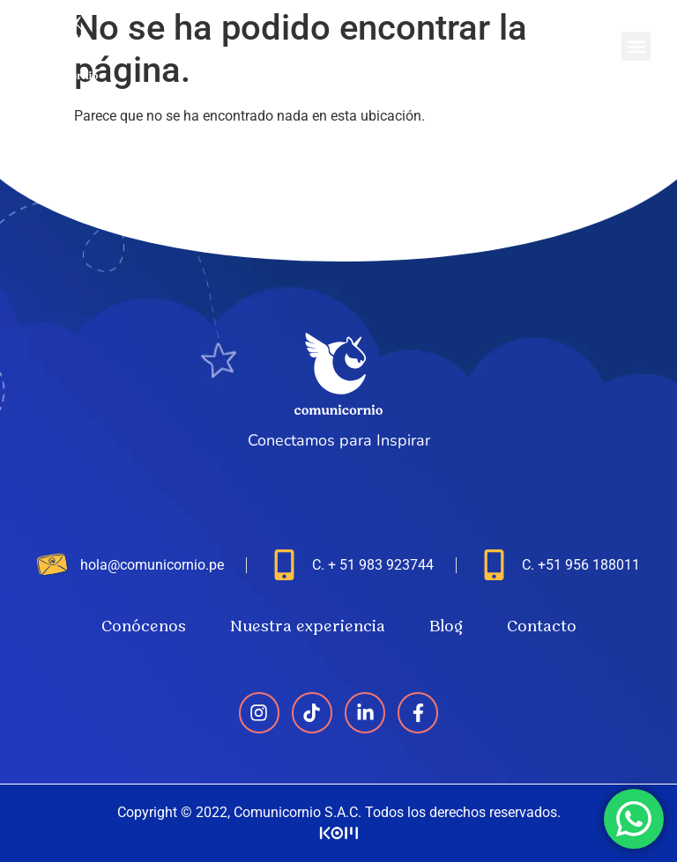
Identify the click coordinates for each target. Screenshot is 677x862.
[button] (636, 46)
